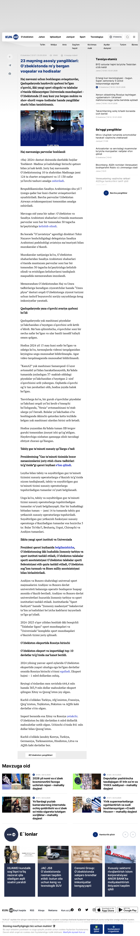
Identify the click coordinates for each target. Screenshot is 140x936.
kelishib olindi (48, 226)
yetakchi (72, 716)
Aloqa (41, 910)
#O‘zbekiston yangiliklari (41, 755)
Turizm (123, 44)
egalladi (65, 671)
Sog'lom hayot (75, 46)
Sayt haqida (19, 910)
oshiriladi (58, 181)
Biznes (135, 44)
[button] (125, 835)
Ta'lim (42, 44)
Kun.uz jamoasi (69, 910)
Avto (64, 44)
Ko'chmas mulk (92, 46)
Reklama (52, 910)
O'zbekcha (115, 37)
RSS (32, 910)
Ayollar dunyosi (107, 46)
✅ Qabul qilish (96, 929)
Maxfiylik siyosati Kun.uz (74, 932)
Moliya (54, 44)
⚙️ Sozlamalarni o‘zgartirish (114, 929)
